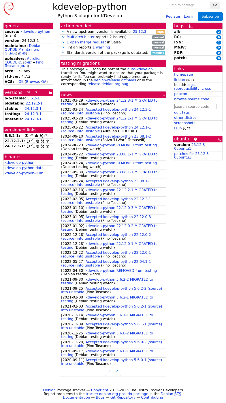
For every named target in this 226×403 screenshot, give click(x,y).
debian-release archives (115, 80)
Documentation (76, 397)
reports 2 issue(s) (113, 37)
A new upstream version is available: (113, 32)
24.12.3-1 (33, 108)
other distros (185, 118)
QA (44, 82)
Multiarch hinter (81, 37)
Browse (32, 82)
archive (11, 53)
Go (215, 5)
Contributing (152, 397)
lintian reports (113, 47)
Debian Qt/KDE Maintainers (23, 48)
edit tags (182, 112)
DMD (22, 53)
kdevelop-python (35, 32)
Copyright (99, 390)
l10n (178, 128)
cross (206, 88)
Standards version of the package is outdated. (113, 53)
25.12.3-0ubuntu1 (190, 147)
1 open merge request (86, 42)
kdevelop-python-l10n (24, 173)
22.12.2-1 (34, 103)
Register (173, 16)
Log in (189, 16)
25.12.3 (139, 32)
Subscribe (210, 16)
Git (21, 82)
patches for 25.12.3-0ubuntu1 (192, 156)
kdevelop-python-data (24, 168)
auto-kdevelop (140, 69)
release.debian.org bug (107, 84)
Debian (49, 390)
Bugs (100, 397)
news (66, 94)
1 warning (101, 47)
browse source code (191, 99)
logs (191, 85)
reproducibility (187, 88)
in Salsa (113, 42)
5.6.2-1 (33, 98)
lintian (179, 80)
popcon (180, 94)
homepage (183, 74)
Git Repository (122, 397)
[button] (63, 32)
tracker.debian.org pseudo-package (117, 394)
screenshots (184, 123)
